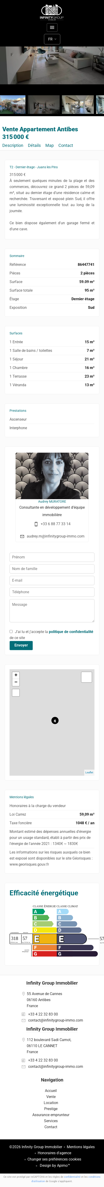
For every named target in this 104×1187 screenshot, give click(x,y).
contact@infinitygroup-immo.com (55, 1020)
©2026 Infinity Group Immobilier (35, 1147)
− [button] (15, 682)
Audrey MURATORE (52, 501)
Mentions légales (81, 1147)
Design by (54, 1165)
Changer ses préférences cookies (54, 1159)
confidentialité (72, 1176)
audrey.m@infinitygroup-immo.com (55, 536)
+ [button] (15, 675)
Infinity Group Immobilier (52, 983)
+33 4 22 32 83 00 (43, 1014)
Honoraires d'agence (54, 1153)
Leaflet (89, 772)
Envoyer (21, 645)
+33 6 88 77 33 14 (55, 524)
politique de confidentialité (71, 632)
